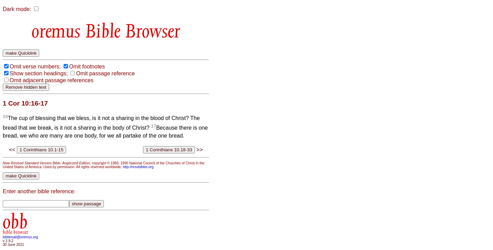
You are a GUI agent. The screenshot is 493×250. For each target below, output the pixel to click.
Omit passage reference (105, 73)
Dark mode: (17, 9)
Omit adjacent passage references (52, 80)
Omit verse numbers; (35, 66)
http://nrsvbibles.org (138, 167)
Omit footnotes (87, 66)
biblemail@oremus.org (20, 237)
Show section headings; (39, 73)
